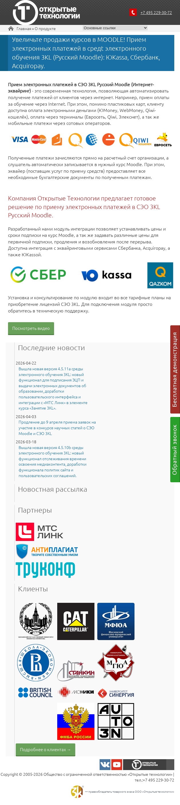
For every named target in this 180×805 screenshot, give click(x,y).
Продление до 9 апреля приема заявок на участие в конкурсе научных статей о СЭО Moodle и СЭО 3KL (57, 427)
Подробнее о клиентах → (45, 749)
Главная (24, 28)
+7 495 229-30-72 (156, 12)
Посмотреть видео (31, 328)
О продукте (45, 28)
